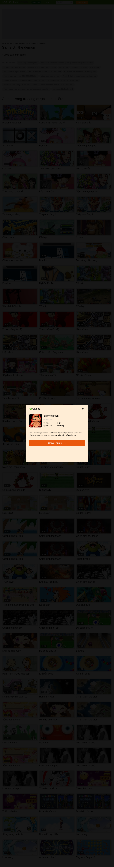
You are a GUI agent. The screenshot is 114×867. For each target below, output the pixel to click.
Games (35, 408)
